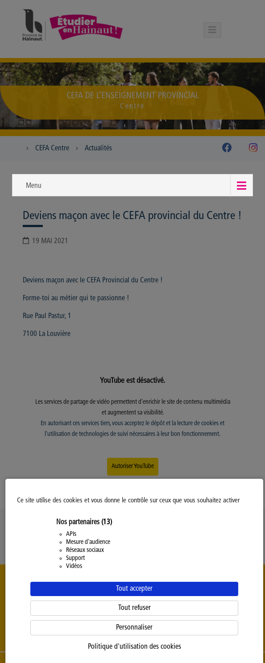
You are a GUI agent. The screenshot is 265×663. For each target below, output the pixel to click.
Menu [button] (33, 186)
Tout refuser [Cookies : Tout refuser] (134, 608)
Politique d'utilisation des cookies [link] (134, 647)
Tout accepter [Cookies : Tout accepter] (134, 589)
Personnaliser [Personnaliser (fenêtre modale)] (134, 627)
